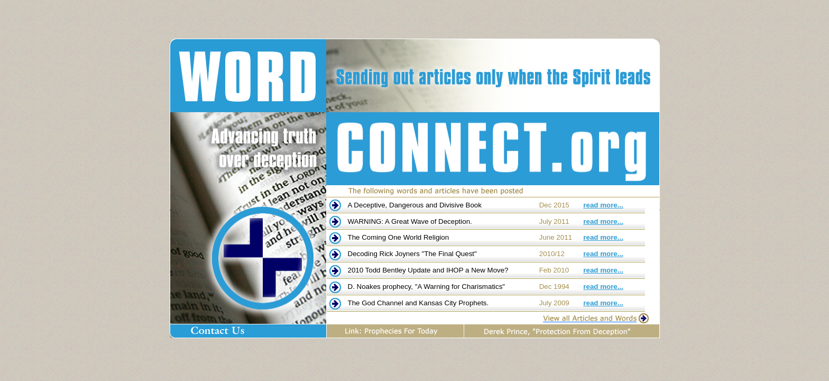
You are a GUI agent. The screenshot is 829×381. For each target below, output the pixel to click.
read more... (603, 205)
